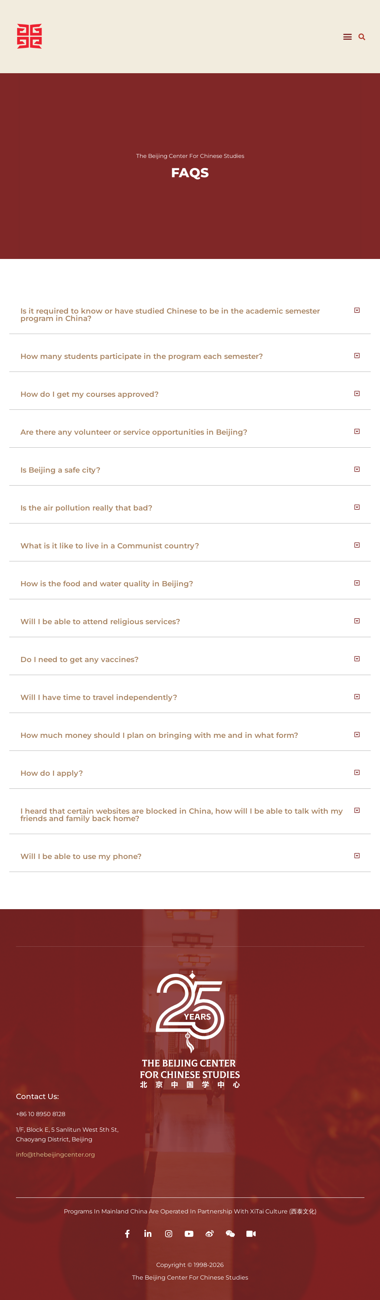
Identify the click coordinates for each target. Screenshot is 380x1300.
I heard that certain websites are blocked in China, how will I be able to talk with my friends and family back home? (181, 815)
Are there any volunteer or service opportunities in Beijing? (134, 432)
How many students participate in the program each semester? (141, 356)
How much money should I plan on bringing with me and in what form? (159, 735)
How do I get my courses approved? (89, 394)
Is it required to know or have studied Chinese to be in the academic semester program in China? (170, 315)
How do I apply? (51, 773)
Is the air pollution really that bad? (86, 507)
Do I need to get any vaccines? (79, 659)
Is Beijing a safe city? (60, 470)
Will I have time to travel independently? (98, 697)
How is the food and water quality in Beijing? (106, 583)
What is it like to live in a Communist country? (109, 545)
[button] (347, 37)
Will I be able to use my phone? (81, 856)
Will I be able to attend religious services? (100, 621)
